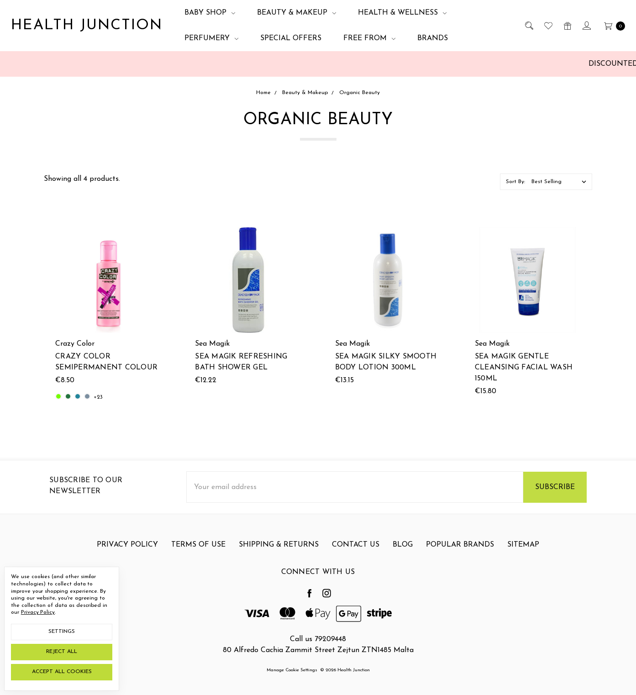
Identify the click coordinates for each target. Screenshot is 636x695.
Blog (403, 556)
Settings (61, 631)
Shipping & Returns (279, 556)
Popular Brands (460, 556)
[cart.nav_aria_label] (612, 25)
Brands (432, 38)
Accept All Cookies (62, 671)
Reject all (61, 651)
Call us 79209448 (318, 638)
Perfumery (211, 38)
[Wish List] (547, 25)
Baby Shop (209, 12)
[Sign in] (586, 25)
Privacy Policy (127, 556)
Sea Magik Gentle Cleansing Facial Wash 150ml (524, 367)
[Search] (528, 25)
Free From (369, 38)
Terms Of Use (198, 556)
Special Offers (290, 38)
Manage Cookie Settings (292, 669)
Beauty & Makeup (296, 12)
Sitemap (523, 556)
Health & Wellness (402, 12)
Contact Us (355, 556)
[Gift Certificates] (566, 25)
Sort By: (515, 181)
